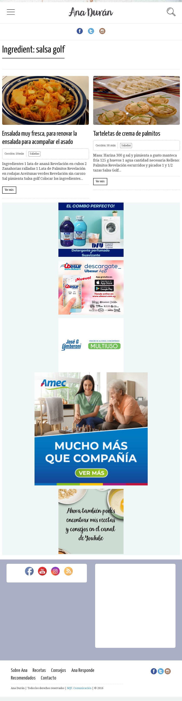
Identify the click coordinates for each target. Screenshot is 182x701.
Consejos (58, 670)
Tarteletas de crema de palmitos (126, 133)
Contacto (48, 678)
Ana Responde (82, 670)
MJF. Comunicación (79, 688)
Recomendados (23, 678)
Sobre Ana (19, 670)
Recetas (39, 670)
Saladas (34, 153)
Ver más (9, 189)
